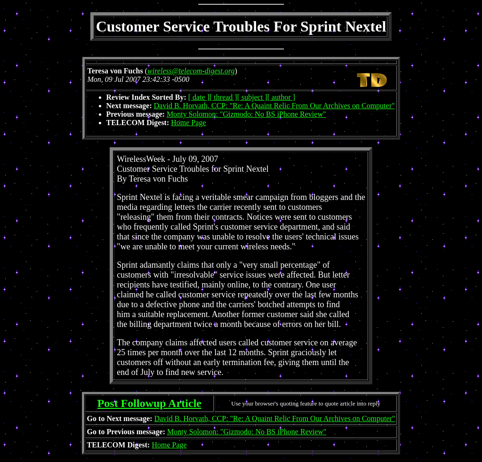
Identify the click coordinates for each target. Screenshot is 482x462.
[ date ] (198, 97)
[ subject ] (252, 97)
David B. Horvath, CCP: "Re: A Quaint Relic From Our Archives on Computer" (274, 106)
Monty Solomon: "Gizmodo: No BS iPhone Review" (246, 114)
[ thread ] (223, 97)
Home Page (188, 123)
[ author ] (281, 97)
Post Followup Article (149, 403)
